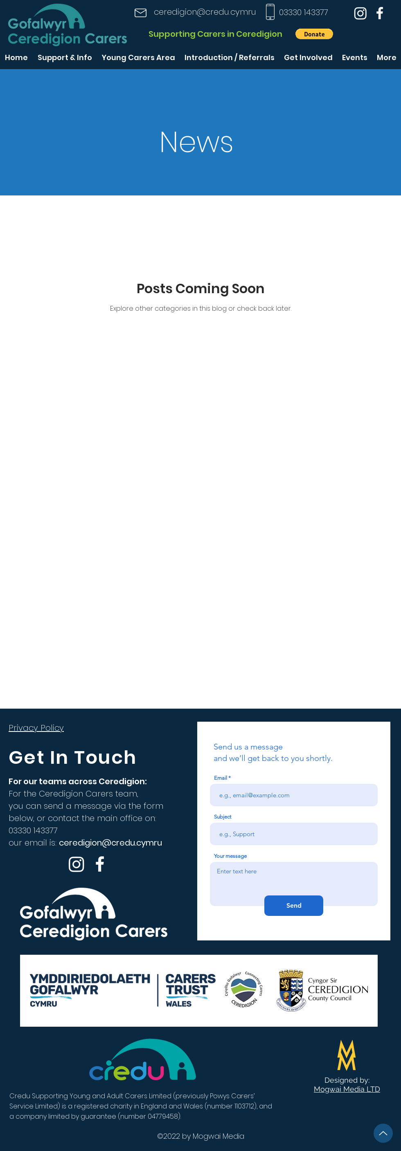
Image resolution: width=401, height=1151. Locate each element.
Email (220, 778)
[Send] (293, 905)
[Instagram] (360, 13)
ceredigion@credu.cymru (205, 12)
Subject (222, 816)
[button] (314, 34)
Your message (230, 856)
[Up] (383, 1133)
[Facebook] (380, 13)
